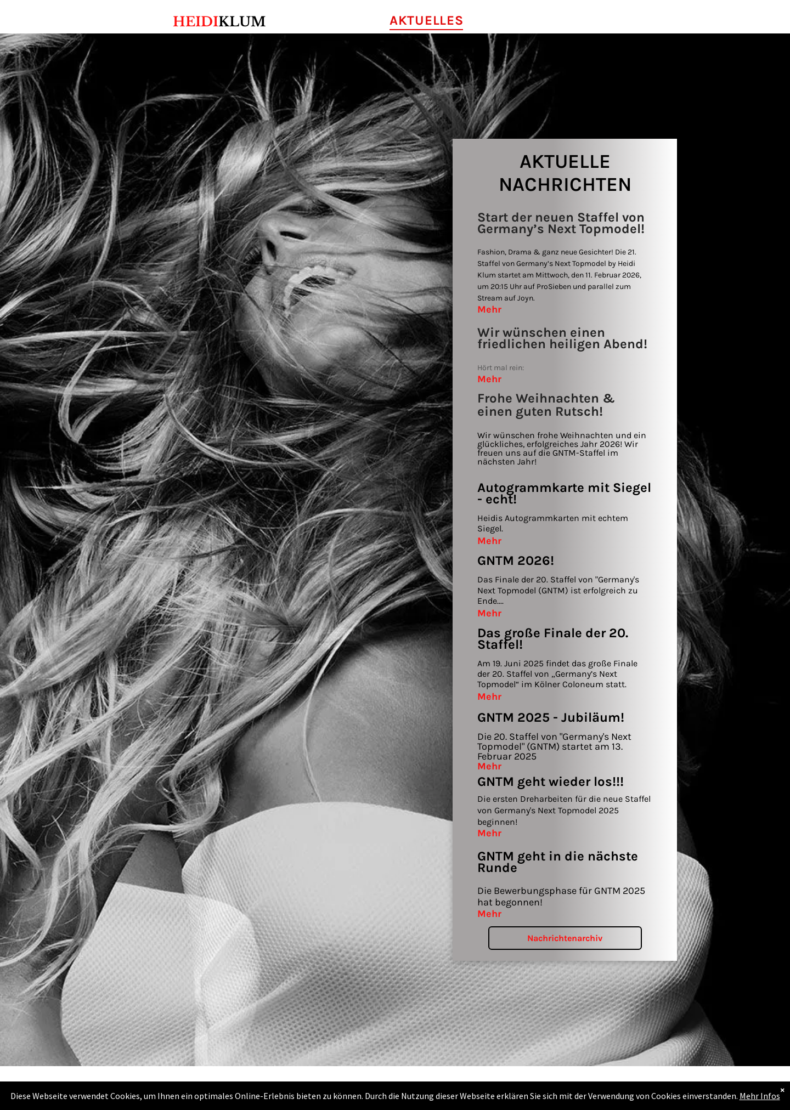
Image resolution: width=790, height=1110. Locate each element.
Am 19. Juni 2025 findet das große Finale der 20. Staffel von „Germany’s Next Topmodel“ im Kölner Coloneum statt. (557, 673)
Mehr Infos (760, 1095)
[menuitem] (426, 20)
